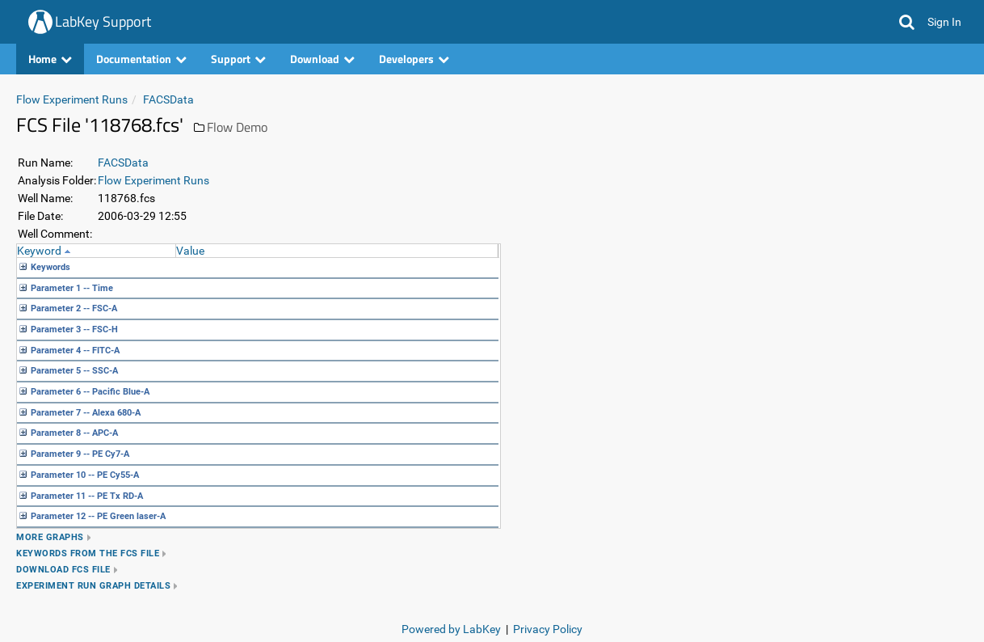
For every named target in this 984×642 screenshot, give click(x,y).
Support (238, 58)
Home (50, 58)
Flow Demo (237, 127)
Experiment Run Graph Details (93, 586)
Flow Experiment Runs (72, 99)
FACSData (168, 99)
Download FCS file (63, 569)
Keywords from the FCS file (87, 553)
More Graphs (50, 537)
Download (322, 58)
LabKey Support (103, 21)
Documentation (141, 58)
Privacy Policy (547, 629)
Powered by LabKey (451, 629)
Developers (414, 58)
